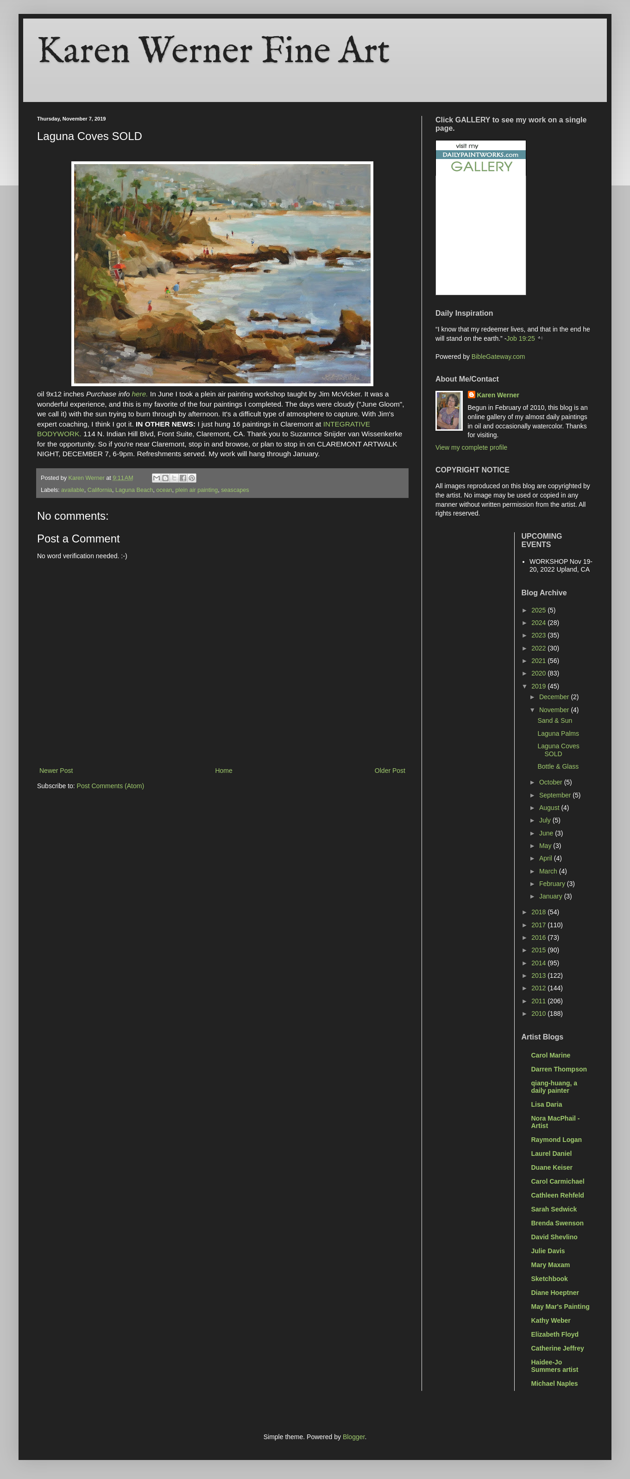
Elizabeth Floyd (555, 1334)
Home (223, 770)
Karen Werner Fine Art (213, 52)
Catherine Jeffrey (557, 1348)
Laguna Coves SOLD (558, 750)
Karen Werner (498, 395)
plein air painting (197, 490)
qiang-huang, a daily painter (554, 1086)
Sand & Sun (554, 720)
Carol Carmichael (558, 1181)
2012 (539, 988)
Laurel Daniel (551, 1153)
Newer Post (56, 770)
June (547, 833)
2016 (539, 937)
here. (140, 394)
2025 (539, 610)
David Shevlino (554, 1237)
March (549, 871)
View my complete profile (471, 447)
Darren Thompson (559, 1069)
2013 (539, 975)
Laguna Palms (558, 733)
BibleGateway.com (498, 356)
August (550, 807)
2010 (539, 1013)
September (556, 795)
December (555, 697)
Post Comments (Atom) (110, 786)
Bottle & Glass (558, 766)
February (553, 883)
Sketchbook (549, 1278)
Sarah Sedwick (554, 1209)
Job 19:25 (520, 338)
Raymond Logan (556, 1139)
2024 (539, 622)
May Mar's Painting (560, 1306)
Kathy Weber (551, 1320)
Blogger (354, 1437)
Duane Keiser (552, 1167)
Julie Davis (548, 1251)
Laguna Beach (134, 490)
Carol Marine (551, 1055)
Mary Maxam (550, 1265)
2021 (539, 660)
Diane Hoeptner (555, 1292)
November (555, 710)
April (546, 858)
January (551, 896)
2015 (539, 950)
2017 (539, 925)
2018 (539, 912)
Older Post (390, 770)
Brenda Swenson (557, 1223)
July (546, 820)
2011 (539, 1001)
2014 (539, 963)
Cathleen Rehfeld (557, 1195)
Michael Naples (554, 1383)
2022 (539, 648)
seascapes (235, 490)
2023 (539, 635)
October (551, 782)
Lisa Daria (546, 1104)
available (72, 490)
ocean (164, 490)
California (100, 490)
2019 (539, 686)
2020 (539, 673)
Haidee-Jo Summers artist (555, 1365)
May (546, 845)
